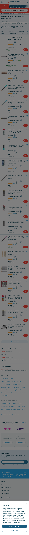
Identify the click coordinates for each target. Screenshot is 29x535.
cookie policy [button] (12, 515)
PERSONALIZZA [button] (14, 530)
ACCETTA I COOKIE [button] (14, 526)
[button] (27, 503)
